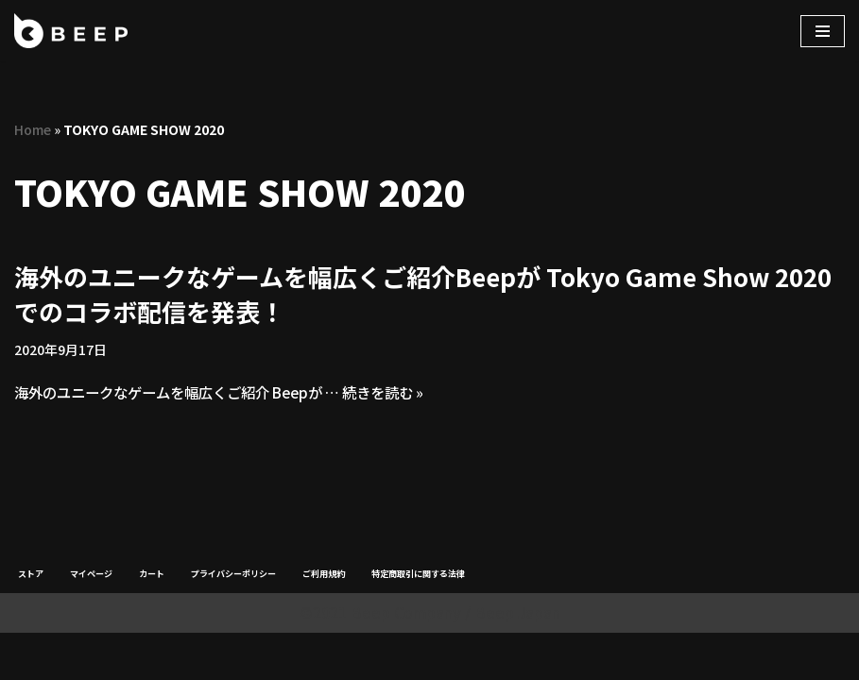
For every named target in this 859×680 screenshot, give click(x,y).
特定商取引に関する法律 (418, 621)
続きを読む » (410, 393)
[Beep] (71, 30)
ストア (30, 621)
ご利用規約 (323, 621)
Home (32, 129)
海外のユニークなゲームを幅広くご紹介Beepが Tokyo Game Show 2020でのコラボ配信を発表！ (423, 294)
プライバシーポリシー (233, 621)
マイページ (91, 621)
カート (151, 621)
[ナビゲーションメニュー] (822, 31)
